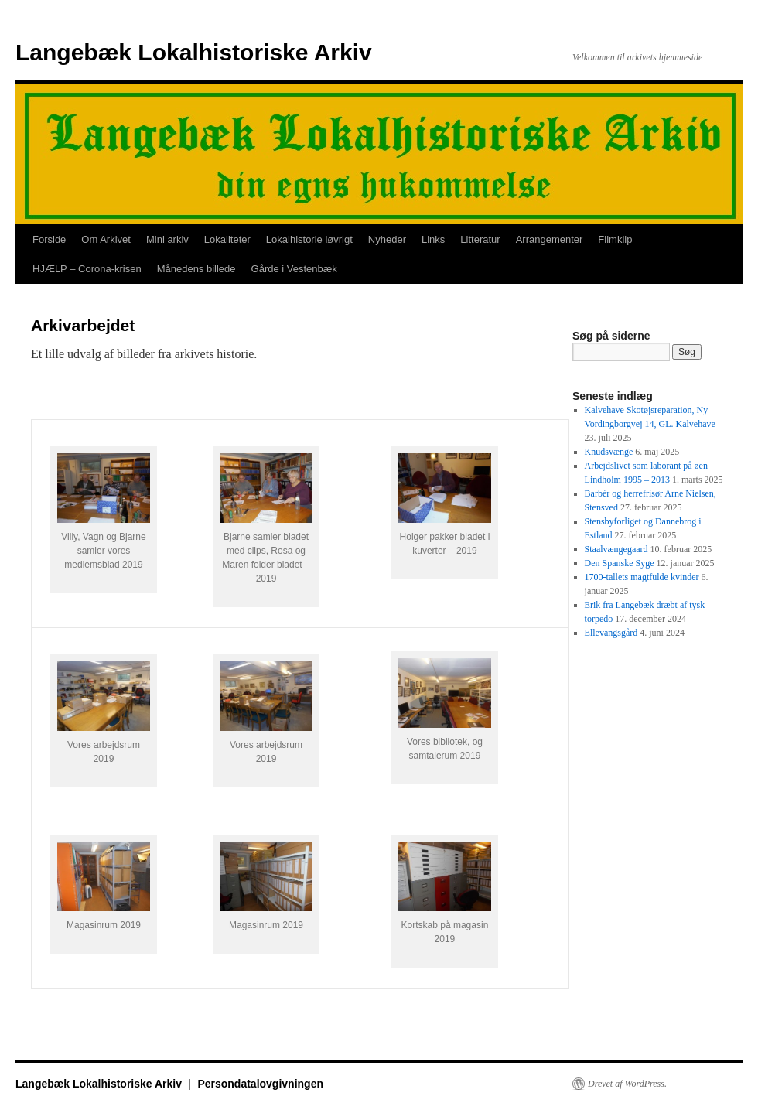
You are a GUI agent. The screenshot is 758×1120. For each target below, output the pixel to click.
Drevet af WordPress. (627, 1083)
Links (433, 239)
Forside (49, 239)
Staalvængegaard (616, 549)
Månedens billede (196, 269)
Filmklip (615, 239)
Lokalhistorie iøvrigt (309, 239)
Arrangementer (549, 239)
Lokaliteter (227, 239)
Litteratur (480, 239)
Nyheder (387, 239)
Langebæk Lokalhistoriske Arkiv (193, 52)
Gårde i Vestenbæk (294, 269)
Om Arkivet (106, 239)
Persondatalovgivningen (260, 1083)
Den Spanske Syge (619, 563)
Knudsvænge (609, 451)
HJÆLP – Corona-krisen (87, 269)
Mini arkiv (167, 239)
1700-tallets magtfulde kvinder (642, 577)
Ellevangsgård (611, 632)
